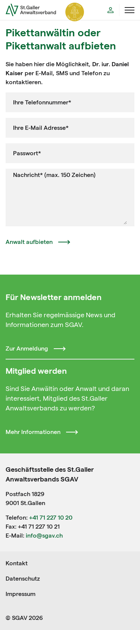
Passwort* (27, 153)
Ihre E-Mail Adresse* (41, 128)
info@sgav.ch (44, 535)
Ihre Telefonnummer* (42, 102)
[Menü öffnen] (129, 10)
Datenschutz (23, 578)
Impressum (20, 594)
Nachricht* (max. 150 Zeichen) (54, 175)
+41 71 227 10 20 (50, 517)
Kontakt (17, 563)
